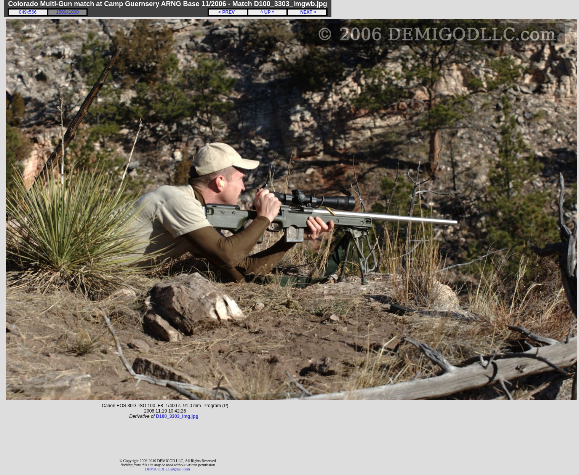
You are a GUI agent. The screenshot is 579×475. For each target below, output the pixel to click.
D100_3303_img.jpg (177, 416)
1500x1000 (67, 12)
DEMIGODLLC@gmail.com (167, 469)
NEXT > (307, 12)
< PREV (227, 12)
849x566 (28, 12)
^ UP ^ (267, 12)
